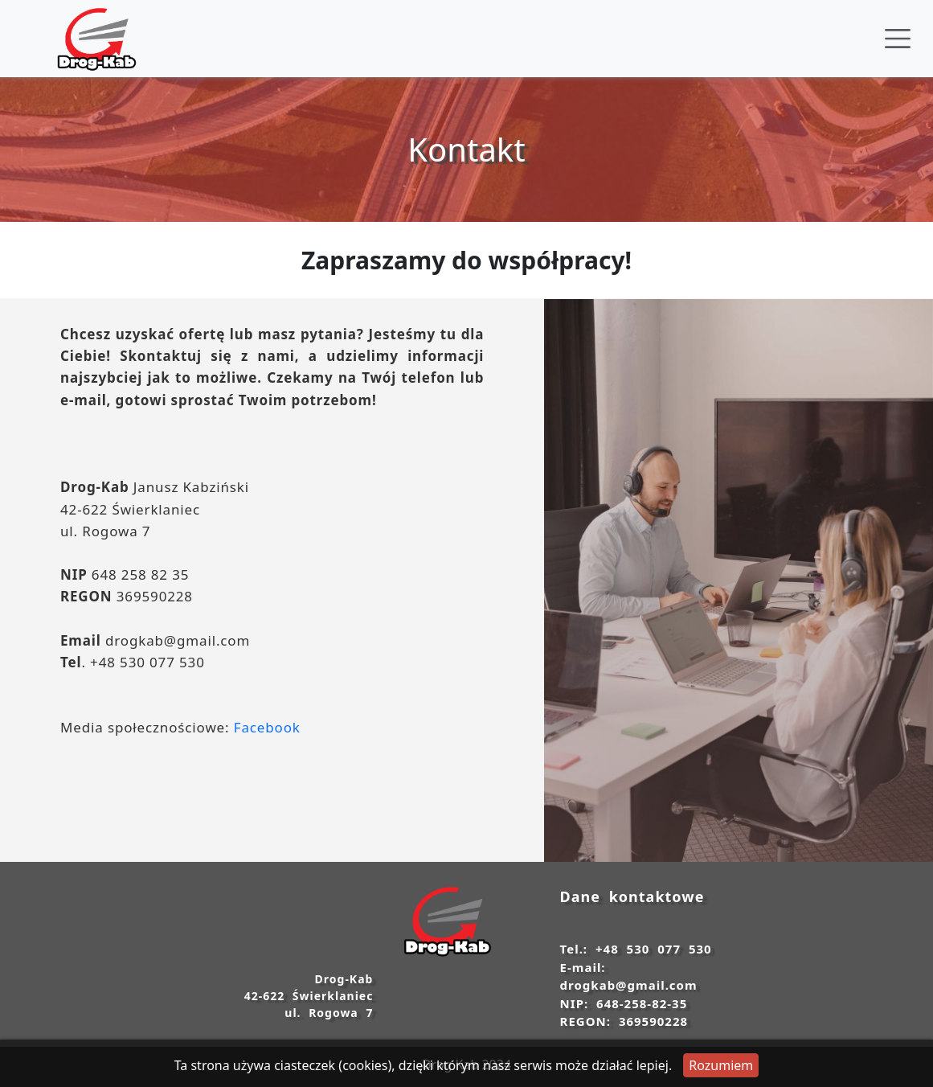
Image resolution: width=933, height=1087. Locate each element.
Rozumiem (721, 1065)
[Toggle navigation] (898, 39)
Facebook (267, 727)
